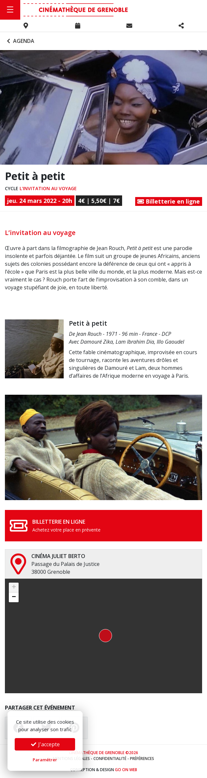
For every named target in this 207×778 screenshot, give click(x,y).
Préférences (142, 758)
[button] (103, 636)
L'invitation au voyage (48, 188)
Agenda (19, 41)
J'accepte (45, 744)
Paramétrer (45, 760)
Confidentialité (109, 758)
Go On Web (126, 769)
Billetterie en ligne (168, 201)
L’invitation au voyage (40, 232)
